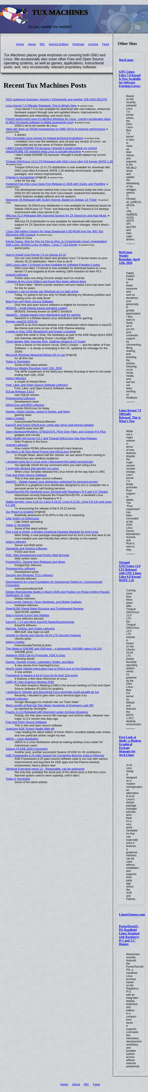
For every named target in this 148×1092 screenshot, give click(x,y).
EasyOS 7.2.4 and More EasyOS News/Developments (40, 622)
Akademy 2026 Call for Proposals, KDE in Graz (35, 655)
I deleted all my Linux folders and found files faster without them (46, 281)
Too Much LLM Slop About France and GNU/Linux (37, 451)
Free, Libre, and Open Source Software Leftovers (37, 385)
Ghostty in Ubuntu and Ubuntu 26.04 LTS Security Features (43, 635)
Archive (93, 44)
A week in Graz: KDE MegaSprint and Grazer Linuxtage (41, 331)
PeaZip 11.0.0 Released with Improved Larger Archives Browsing (47, 712)
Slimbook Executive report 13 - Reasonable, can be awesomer (45, 768)
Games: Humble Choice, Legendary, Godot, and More (40, 662)
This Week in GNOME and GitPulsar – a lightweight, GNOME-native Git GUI (54, 648)
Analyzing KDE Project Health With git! (30, 728)
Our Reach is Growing (20, 511)
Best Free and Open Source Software (29, 301)
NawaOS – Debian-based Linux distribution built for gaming (43, 314)
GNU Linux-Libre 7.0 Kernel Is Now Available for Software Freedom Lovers (130, 79)
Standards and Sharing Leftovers (26, 548)
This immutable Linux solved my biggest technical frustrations (44, 138)
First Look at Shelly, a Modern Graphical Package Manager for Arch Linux (52, 531)
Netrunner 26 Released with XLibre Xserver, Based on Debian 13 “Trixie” (51, 199)
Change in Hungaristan (20, 177)
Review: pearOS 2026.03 (22, 321)
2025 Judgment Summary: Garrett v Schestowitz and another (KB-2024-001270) (56, 99)
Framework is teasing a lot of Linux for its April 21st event (42, 675)
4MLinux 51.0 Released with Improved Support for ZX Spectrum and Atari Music (56, 215)
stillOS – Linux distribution (22, 738)
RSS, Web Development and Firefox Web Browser (37, 555)
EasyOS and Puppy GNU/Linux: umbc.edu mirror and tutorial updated (50, 425)
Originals (78, 44)
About (32, 44)
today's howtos (15, 418)
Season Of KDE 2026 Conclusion (27, 748)
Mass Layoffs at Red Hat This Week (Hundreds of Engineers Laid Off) (50, 705)
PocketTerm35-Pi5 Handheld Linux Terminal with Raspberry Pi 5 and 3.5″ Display (129, 935)
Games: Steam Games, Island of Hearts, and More (38, 411)
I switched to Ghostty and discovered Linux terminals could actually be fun (52, 692)
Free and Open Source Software (26, 475)
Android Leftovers (17, 274)
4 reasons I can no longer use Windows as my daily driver (42, 291)
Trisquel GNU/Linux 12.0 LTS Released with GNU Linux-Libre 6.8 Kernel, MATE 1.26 (130, 571)
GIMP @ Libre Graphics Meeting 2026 (30, 682)
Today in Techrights (18, 361)
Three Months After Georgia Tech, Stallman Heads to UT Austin (46, 341)
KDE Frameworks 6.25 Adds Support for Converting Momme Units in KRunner (55, 755)
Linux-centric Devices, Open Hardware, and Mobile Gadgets (44, 602)
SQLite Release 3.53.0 (20, 391)
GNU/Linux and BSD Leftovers (25, 405)
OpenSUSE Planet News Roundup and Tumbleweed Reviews (45, 608)
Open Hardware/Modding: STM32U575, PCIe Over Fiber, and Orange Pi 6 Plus (56, 431)
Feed (105, 44)
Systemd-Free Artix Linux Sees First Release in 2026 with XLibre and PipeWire (55, 184)
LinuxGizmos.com (132, 914)
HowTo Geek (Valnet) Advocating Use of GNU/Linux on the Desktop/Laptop (53, 668)
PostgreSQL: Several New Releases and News (35, 561)
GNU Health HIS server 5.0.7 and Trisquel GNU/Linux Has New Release (51, 438)
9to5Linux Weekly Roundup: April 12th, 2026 (129, 258)
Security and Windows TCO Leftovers (29, 575)
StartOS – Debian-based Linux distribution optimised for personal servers (52, 481)
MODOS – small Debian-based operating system (36, 308)
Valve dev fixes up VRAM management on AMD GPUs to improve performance (55, 129)
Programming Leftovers (20, 398)
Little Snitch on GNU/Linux (22, 518)
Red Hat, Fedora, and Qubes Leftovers (30, 628)
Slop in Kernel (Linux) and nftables (27, 615)
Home (20, 44)
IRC (42, 44)
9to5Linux (126, 60)
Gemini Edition (58, 44)
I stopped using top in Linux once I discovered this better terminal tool (49, 461)
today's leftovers (16, 378)
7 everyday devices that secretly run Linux (32, 468)
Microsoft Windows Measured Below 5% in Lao (35, 355)
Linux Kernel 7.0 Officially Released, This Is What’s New (130, 416)
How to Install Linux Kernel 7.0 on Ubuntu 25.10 (36, 254)
